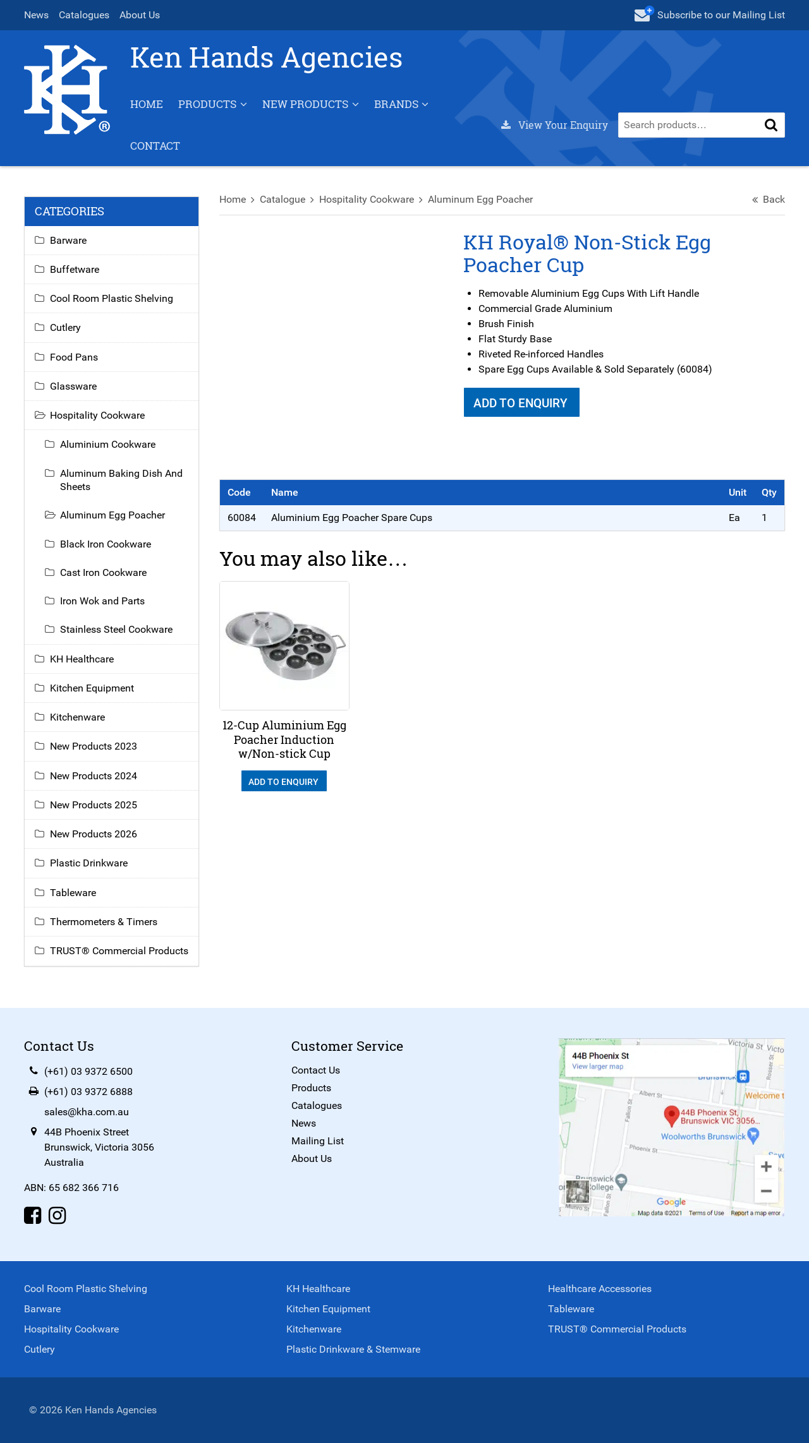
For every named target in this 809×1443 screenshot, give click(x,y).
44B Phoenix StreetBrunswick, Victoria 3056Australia (100, 1147)
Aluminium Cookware (109, 445)
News (37, 15)
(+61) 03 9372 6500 (90, 1071)
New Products (307, 104)
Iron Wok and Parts (103, 602)
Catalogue (283, 200)
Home (147, 104)
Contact (156, 146)
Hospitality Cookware (367, 200)
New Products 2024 (94, 776)
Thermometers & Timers (105, 922)
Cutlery (66, 328)
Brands (397, 104)
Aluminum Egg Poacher (481, 200)
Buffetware (75, 270)
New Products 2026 (94, 835)
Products (208, 104)
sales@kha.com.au (88, 1112)
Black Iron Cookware (106, 545)
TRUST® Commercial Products (120, 951)
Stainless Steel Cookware (117, 630)
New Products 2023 (94, 747)
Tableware (74, 893)
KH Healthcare (83, 660)
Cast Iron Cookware (104, 573)
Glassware (74, 387)
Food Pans (75, 358)
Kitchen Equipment (93, 689)
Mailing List (317, 1141)
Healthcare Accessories (600, 1289)
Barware (69, 241)
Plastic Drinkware (90, 864)
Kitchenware (78, 718)
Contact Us (315, 1070)
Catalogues (85, 15)
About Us (141, 15)
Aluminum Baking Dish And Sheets (122, 480)
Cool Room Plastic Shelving (112, 299)
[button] (770, 125)
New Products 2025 (94, 805)
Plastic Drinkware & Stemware (353, 1349)
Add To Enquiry (521, 404)
